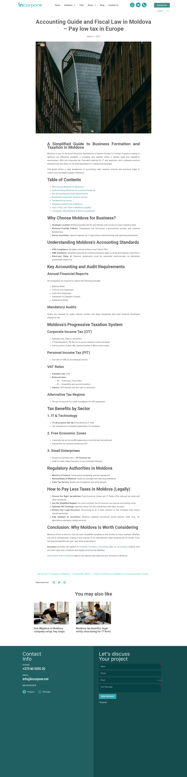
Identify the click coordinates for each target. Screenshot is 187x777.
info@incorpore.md (35, 679)
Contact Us (113, 5)
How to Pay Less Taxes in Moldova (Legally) (71, 207)
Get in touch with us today (59, 555)
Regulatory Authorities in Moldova (67, 204)
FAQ (81, 5)
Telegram (30, 692)
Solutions (70, 5)
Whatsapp (46, 692)
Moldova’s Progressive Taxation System (70, 197)
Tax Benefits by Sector (62, 200)
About (92, 5)
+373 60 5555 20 (34, 669)
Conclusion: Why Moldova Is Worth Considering (73, 211)
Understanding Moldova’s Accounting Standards (73, 190)
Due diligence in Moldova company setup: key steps (49, 630)
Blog (102, 5)
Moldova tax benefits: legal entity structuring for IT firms (93, 630)
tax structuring (120, 547)
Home (57, 5)
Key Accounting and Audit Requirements (70, 193)
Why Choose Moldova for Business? (68, 187)
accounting (103, 547)
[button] (54, 582)
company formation (88, 547)
